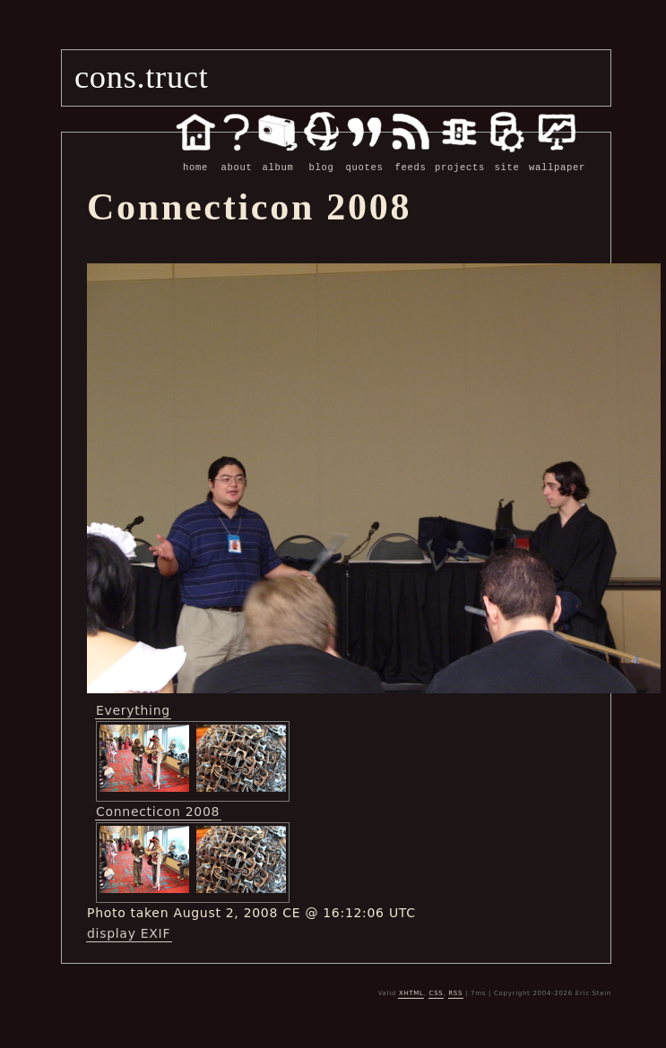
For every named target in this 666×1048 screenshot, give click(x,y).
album (277, 157)
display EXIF (128, 932)
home (195, 157)
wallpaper (557, 157)
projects (460, 157)
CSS (436, 992)
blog (321, 157)
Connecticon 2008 (158, 810)
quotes (364, 157)
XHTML (411, 992)
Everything (133, 709)
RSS (455, 992)
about (237, 157)
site (507, 157)
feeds (410, 157)
